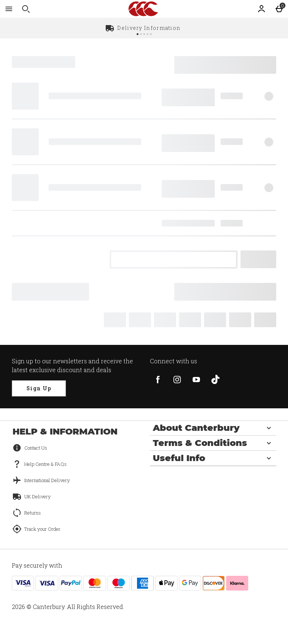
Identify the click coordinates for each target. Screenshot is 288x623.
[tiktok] (215, 379)
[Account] (261, 9)
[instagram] (177, 379)
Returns (32, 512)
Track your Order (42, 529)
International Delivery (47, 480)
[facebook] (158, 379)
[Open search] (26, 9)
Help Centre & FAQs (45, 464)
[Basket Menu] (279, 9)
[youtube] (196, 379)
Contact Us (35, 447)
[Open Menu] (9, 9)
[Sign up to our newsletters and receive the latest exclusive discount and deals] (39, 388)
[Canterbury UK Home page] (143, 9)
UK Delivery (37, 496)
